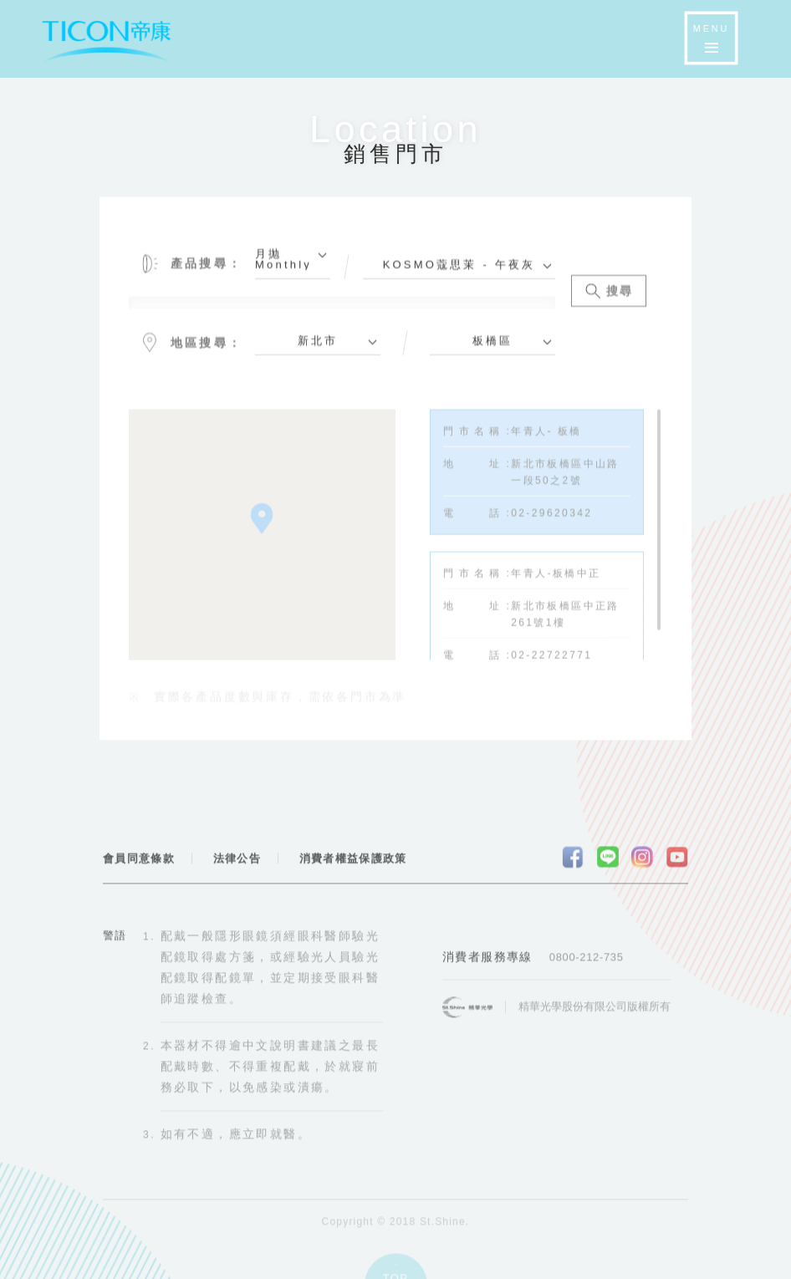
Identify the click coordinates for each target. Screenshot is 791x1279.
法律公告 (237, 864)
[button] (262, 527)
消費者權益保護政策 (353, 864)
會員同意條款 (139, 864)
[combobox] (292, 269)
